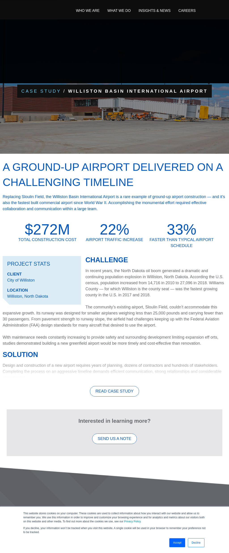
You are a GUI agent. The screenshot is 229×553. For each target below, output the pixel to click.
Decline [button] (196, 542)
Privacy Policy (132, 521)
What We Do (119, 11)
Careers (187, 11)
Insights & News (155, 11)
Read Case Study (114, 393)
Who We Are (88, 11)
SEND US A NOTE (114, 441)
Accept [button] (177, 542)
